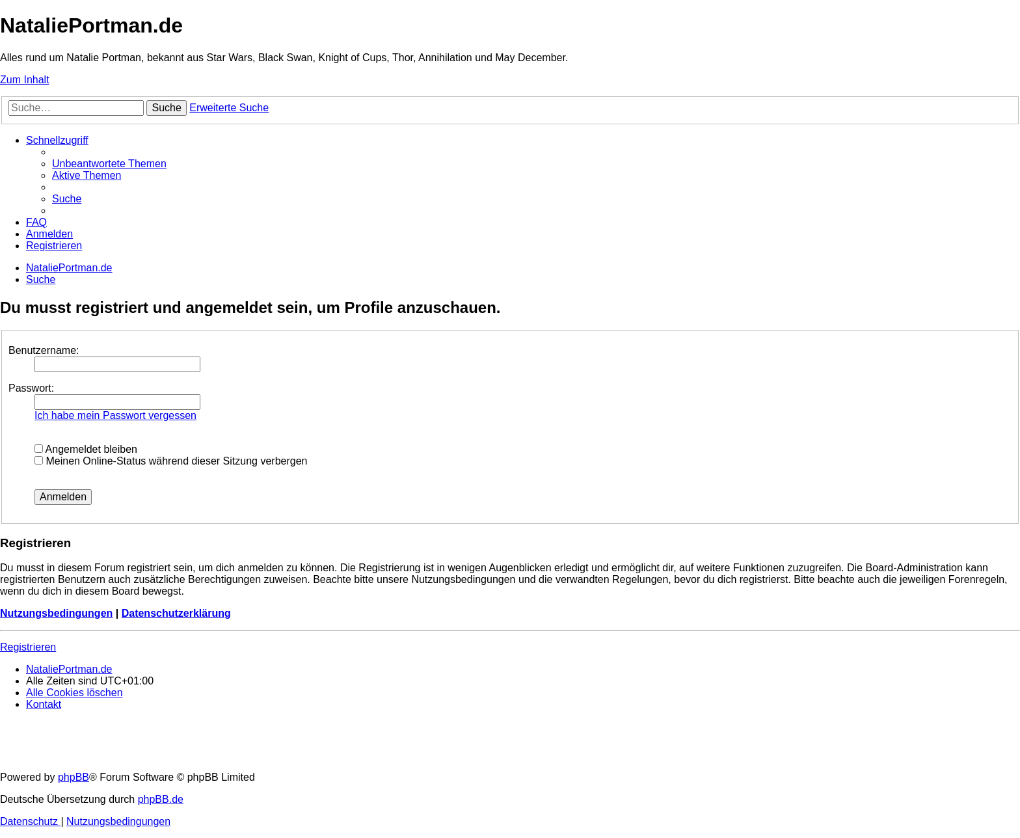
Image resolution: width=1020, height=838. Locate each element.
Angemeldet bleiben (85, 449)
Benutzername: (43, 350)
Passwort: (31, 388)
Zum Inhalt (24, 79)
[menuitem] (109, 163)
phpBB (73, 777)
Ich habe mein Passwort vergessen (115, 415)
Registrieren (28, 647)
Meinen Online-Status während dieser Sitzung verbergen (170, 460)
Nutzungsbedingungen (56, 613)
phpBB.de (160, 799)
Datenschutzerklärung (176, 613)
